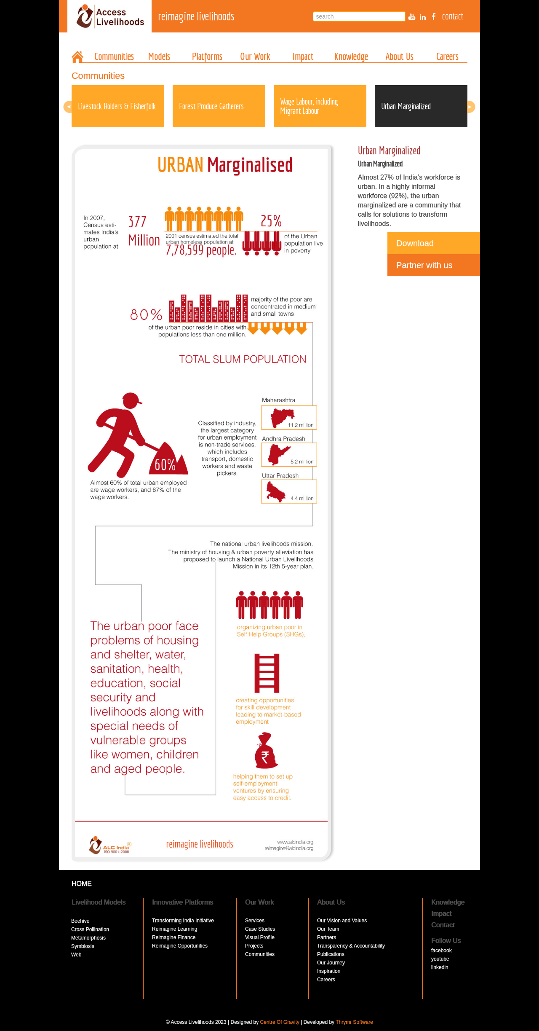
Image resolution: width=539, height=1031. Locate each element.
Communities (114, 56)
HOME (82, 883)
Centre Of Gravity (279, 1022)
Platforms (207, 56)
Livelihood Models (98, 902)
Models (159, 56)
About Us (399, 56)
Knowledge (351, 56)
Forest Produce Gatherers (211, 106)
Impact (303, 56)
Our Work (255, 56)
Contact (442, 925)
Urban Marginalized (406, 106)
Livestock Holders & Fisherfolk (117, 106)
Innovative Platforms (182, 902)
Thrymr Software (354, 1022)
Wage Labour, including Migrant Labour (309, 106)
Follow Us (446, 940)
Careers (447, 56)
